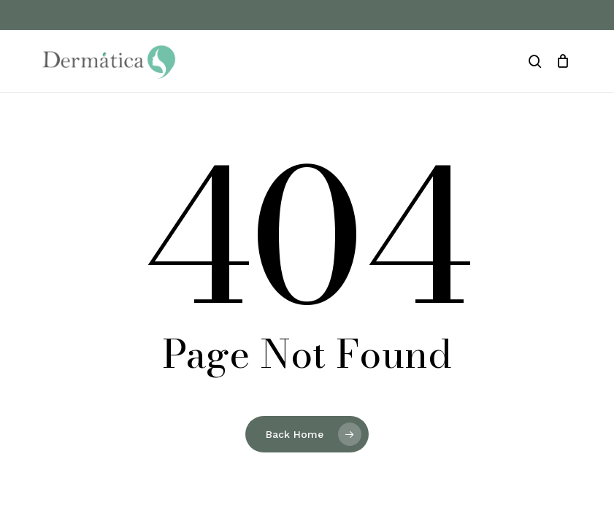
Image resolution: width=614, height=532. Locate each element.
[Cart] (563, 61)
